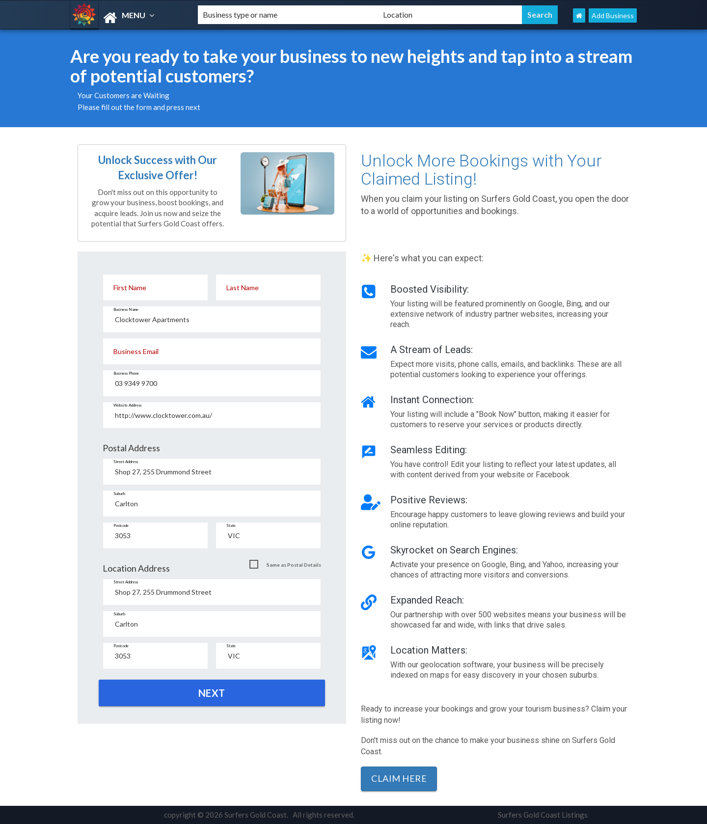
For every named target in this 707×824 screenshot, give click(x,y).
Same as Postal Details (294, 565)
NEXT (211, 693)
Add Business (613, 15)
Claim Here (399, 778)
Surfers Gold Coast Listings (543, 814)
